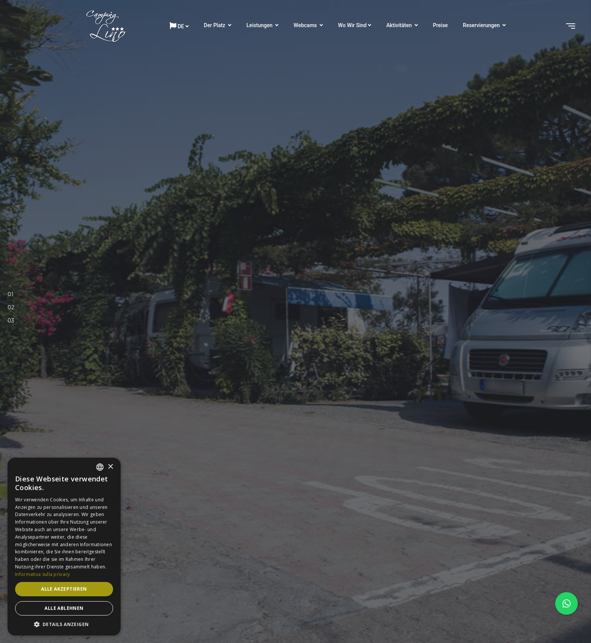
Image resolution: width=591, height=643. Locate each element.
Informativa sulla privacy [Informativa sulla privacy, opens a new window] (42, 574)
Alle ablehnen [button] (63, 608)
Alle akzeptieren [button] (64, 589)
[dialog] (64, 546)
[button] (64, 624)
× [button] (110, 467)
